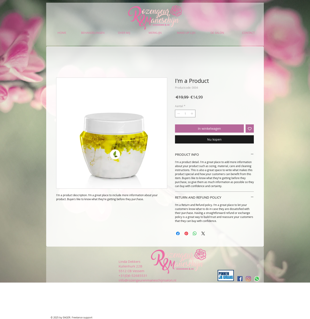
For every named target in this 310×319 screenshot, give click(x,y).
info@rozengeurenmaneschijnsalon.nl (147, 280)
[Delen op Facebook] (178, 233)
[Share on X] (203, 233)
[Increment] (192, 113)
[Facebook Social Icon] (239, 278)
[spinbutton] (185, 113)
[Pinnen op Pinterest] (186, 233)
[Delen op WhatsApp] (194, 233)
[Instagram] (248, 278)
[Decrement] (178, 113)
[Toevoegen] (250, 128)
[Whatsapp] (256, 278)
